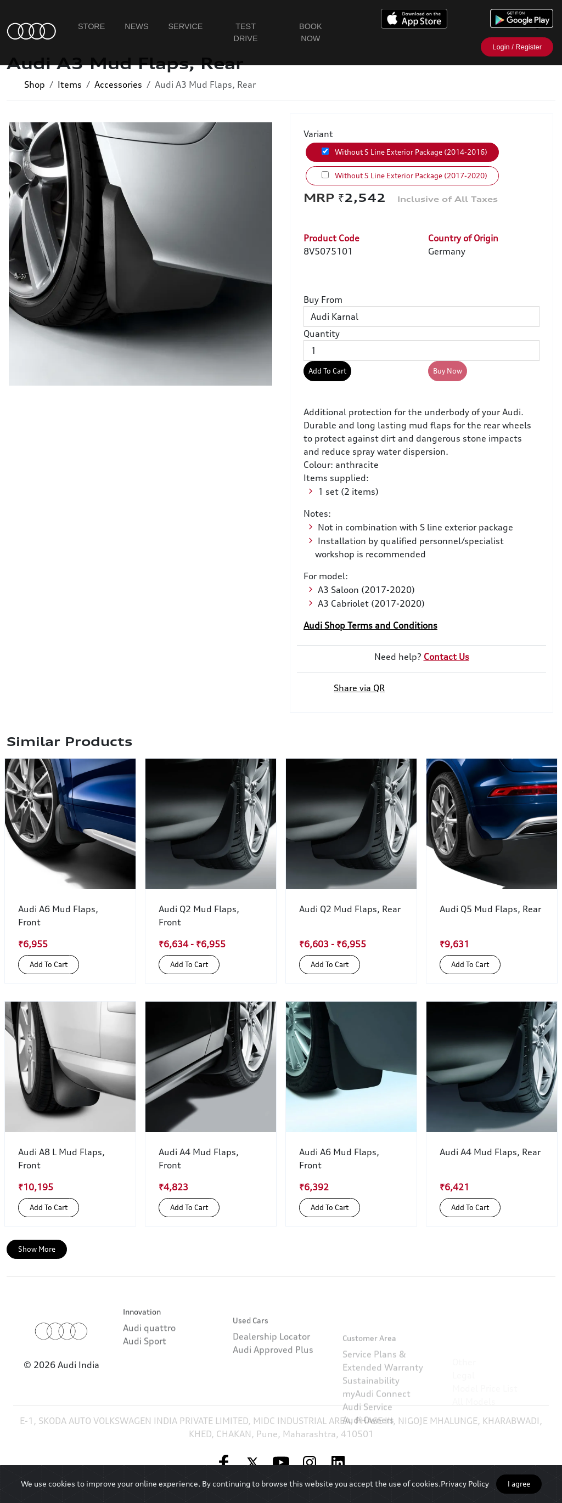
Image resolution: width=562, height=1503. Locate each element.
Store (91, 26)
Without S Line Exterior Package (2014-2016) (404, 152)
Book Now (310, 32)
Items (70, 84)
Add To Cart (327, 370)
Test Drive (246, 32)
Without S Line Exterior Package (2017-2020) (404, 175)
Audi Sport (144, 1367)
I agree (519, 1483)
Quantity (322, 333)
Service (185, 26)
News (136, 26)
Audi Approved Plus (273, 1388)
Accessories (118, 84)
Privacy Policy (465, 1483)
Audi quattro (149, 1354)
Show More (36, 1249)
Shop (34, 84)
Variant (318, 133)
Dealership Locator (271, 1375)
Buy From (323, 299)
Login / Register (517, 47)
